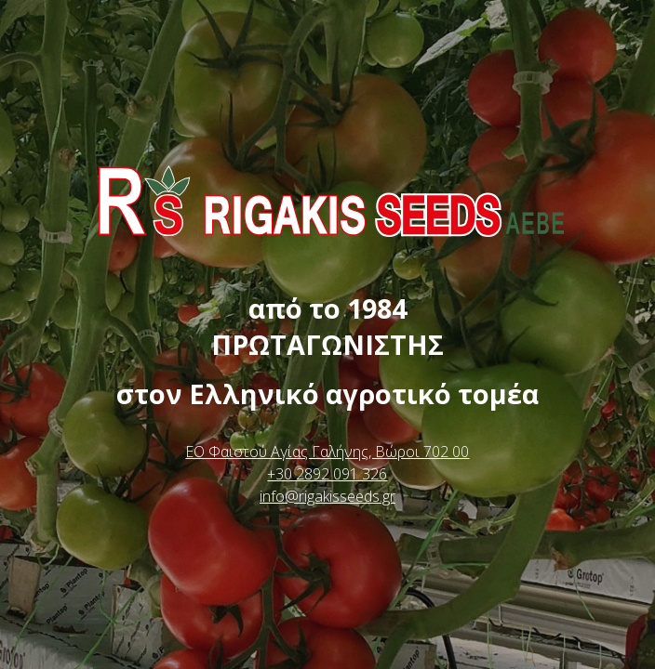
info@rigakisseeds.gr (327, 496)
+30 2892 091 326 (327, 474)
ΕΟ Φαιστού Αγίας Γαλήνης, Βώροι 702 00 (327, 451)
